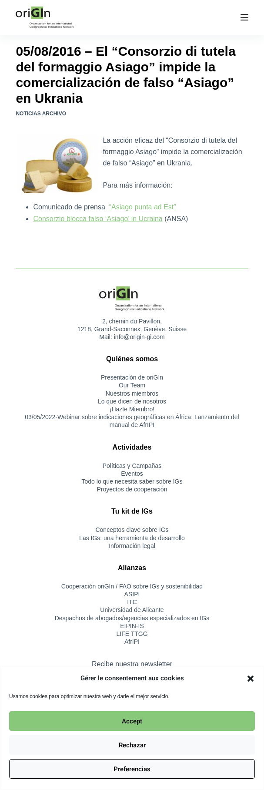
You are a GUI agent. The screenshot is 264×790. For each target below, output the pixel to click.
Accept (132, 721)
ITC (132, 601)
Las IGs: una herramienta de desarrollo (132, 538)
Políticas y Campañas (132, 465)
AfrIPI (132, 641)
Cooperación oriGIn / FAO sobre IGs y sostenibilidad (132, 586)
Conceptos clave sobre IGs (131, 529)
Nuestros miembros (132, 393)
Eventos (132, 473)
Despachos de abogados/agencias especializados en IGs (132, 618)
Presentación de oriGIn (132, 377)
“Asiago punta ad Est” (142, 207)
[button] (250, 678)
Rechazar (132, 745)
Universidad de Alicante (132, 609)
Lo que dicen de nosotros (132, 401)
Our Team (132, 385)
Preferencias (132, 769)
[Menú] (244, 17)
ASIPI (132, 594)
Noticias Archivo (41, 114)
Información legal (132, 545)
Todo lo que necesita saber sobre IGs (132, 481)
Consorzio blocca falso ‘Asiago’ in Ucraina (97, 218)
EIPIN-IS (132, 625)
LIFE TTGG (131, 633)
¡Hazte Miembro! (132, 409)
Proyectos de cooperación (132, 489)
